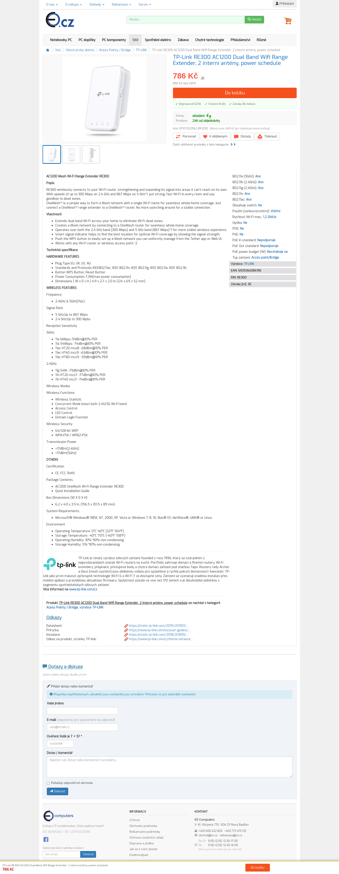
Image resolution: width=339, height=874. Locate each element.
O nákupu (73, 4)
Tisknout (267, 136)
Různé (261, 40)
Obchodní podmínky (143, 826)
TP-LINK (141, 50)
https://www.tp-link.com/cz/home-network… (158, 639)
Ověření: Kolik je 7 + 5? (64, 736)
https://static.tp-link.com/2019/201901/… (156, 626)
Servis (145, 4)
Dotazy (242, 136)
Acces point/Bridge (265, 257)
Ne (260, 205)
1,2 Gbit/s (269, 217)
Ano (258, 176)
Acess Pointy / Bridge (115, 50)
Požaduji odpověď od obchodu (70, 783)
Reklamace (121, 4)
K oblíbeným (215, 136)
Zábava (183, 40)
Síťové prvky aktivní (80, 50)
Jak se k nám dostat (143, 849)
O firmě (134, 820)
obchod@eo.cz (208, 835)
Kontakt (220, 870)
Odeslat (57, 791)
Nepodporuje (266, 240)
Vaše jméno (55, 703)
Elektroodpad (138, 855)
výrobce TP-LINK (91, 607)
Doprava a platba (141, 843)
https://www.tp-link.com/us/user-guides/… (157, 630)
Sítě (135, 40)
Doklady (97, 4)
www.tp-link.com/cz (83, 589)
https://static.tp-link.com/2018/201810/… (156, 635)
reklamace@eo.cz (231, 835)
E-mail (81, 720)
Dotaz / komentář (60, 753)
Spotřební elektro (158, 40)
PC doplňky (87, 40)
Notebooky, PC (61, 40)
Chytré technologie (209, 40)
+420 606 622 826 (210, 831)
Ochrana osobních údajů (146, 837)
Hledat (254, 19)
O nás (52, 4)
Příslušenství (240, 40)
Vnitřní (275, 211)
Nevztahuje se (277, 252)
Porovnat (186, 136)
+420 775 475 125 (235, 831)
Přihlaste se (153, 694)
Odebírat (88, 854)
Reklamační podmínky (144, 832)
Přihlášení (284, 4)
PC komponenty (114, 40)
